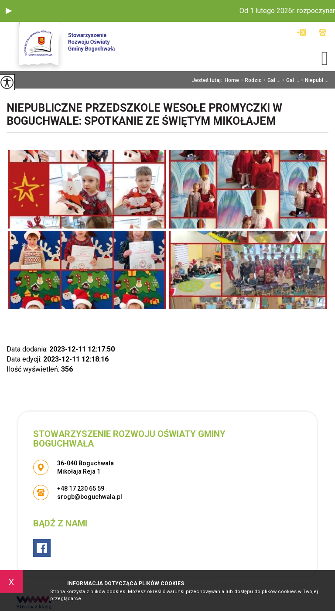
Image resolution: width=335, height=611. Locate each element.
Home (232, 80)
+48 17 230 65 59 (322, 32)
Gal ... (271, 80)
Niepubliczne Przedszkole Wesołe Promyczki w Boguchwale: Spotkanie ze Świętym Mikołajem (144, 114)
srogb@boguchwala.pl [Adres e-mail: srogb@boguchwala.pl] (89, 496)
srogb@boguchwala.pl (301, 32)
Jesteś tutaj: (208, 80)
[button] (8, 11)
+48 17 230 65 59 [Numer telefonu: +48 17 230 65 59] (80, 488)
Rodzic (250, 80)
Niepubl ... (313, 80)
